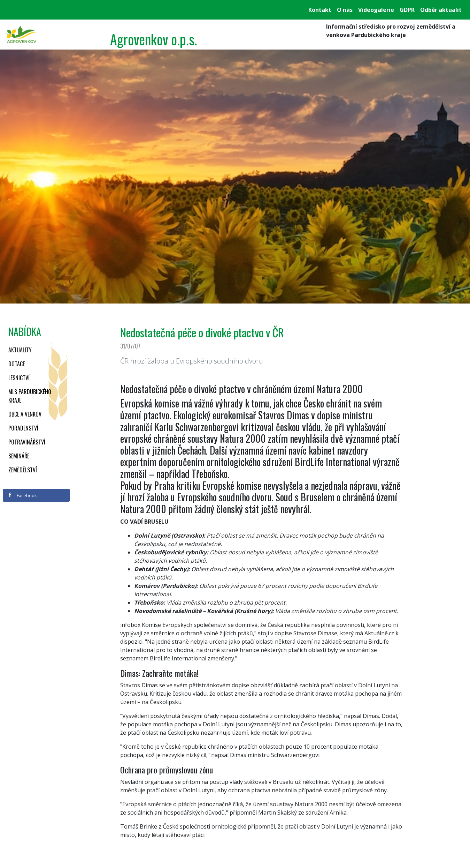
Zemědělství (22, 470)
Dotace (16, 364)
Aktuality (20, 350)
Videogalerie (376, 10)
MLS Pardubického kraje (29, 396)
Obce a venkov (24, 414)
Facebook (22, 495)
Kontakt (319, 10)
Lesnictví (19, 378)
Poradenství (23, 428)
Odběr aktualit (441, 10)
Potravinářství (26, 442)
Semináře (18, 456)
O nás (345, 10)
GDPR (407, 10)
